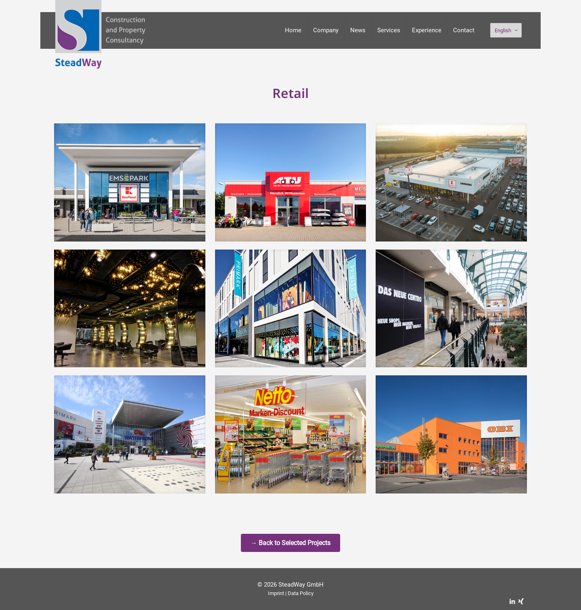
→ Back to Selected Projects (290, 543)
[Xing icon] (521, 601)
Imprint (276, 593)
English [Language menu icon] (507, 30)
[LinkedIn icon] (512, 601)
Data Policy (300, 593)
